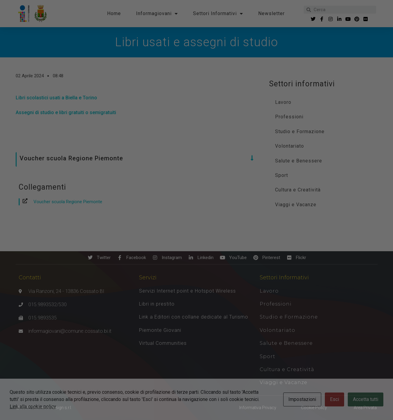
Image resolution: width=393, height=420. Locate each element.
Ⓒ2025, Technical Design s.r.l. (44, 407)
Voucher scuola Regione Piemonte (67, 201)
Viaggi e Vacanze (295, 204)
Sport (281, 175)
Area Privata (365, 407)
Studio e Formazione (300, 131)
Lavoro (283, 102)
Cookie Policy (314, 407)
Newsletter (271, 13)
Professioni (289, 117)
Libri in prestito (157, 304)
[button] (135, 158)
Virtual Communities (163, 343)
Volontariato (289, 146)
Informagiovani (157, 13)
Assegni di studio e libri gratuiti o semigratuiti (66, 112)
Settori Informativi (218, 13)
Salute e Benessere (298, 161)
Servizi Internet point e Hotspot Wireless (187, 291)
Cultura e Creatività (298, 190)
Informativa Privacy (257, 407)
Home (114, 13)
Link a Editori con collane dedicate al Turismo (193, 317)
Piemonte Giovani (160, 330)
